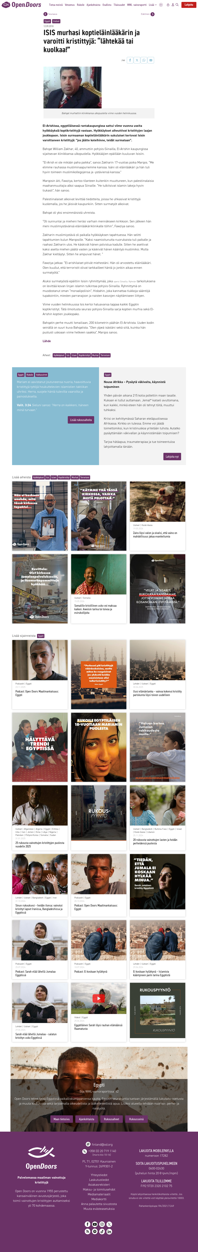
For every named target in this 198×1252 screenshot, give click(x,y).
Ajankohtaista (93, 5)
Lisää (153, 5)
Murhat (95, 355)
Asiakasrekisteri (99, 1184)
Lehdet (136, 684)
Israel (179, 829)
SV (161, 4)
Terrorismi (105, 355)
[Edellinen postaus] (153, 14)
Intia (17, 832)
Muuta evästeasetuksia (99, 1209)
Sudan (53, 835)
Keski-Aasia (147, 525)
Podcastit (19, 684)
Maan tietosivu (62, 1119)
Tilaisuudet (119, 5)
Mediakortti (99, 1199)
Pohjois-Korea (31, 835)
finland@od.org (102, 1144)
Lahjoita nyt (172, 456)
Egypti (47, 21)
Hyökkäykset (59, 355)
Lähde (47, 341)
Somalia (86, 598)
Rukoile (80, 5)
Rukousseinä (136, 1119)
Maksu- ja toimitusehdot (99, 1189)
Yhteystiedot (99, 1175)
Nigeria (52, 832)
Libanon (151, 832)
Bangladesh (147, 829)
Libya (44, 832)
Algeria (39, 829)
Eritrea (55, 829)
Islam (74, 355)
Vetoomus (70, 5)
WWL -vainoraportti (137, 5)
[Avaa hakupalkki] (177, 5)
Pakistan (19, 835)
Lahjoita (189, 5)
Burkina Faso (161, 829)
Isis (68, 355)
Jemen (30, 832)
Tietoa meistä (56, 5)
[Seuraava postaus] (45, 14)
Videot (77, 1017)
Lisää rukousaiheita (81, 420)
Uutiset (56, 21)
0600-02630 (156, 1168)
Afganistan (29, 829)
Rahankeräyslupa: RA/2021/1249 (156, 1206)
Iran (23, 832)
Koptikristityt (84, 355)
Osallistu (107, 5)
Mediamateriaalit (99, 1194)
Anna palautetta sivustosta (99, 1204)
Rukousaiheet (111, 1119)
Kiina (38, 832)
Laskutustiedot (99, 1180)
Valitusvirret (41, 374)
